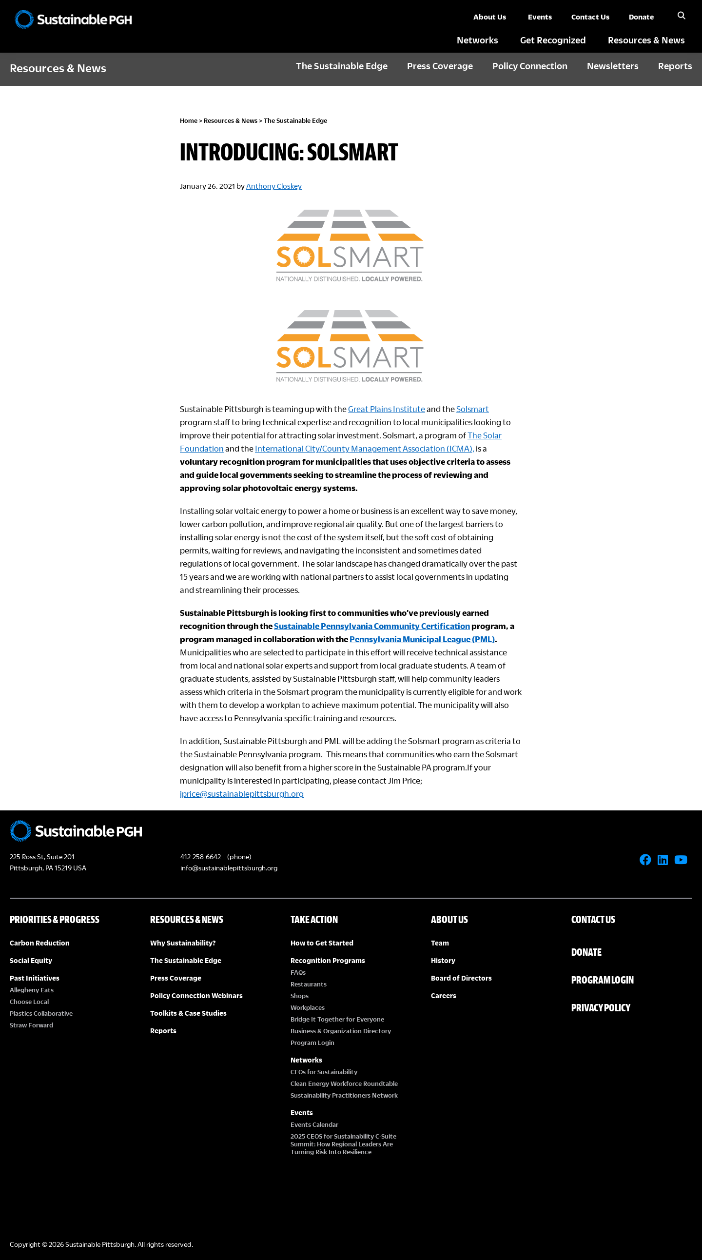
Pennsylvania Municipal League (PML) (422, 639)
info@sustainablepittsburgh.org (228, 867)
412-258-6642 (200, 856)
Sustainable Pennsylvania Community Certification (372, 625)
